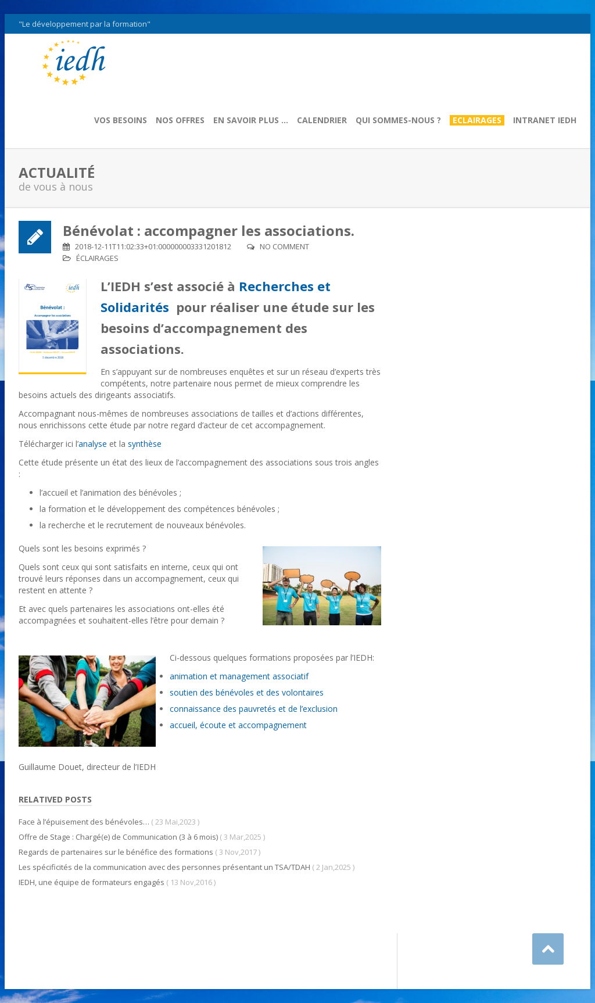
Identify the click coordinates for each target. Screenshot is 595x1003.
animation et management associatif (239, 676)
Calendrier (322, 120)
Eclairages (477, 120)
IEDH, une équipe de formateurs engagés (91, 882)
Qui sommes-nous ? (398, 120)
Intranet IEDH (544, 120)
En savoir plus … (250, 120)
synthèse (145, 443)
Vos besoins (120, 120)
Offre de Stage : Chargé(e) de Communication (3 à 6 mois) (118, 837)
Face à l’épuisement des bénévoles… (84, 821)
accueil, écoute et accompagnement (238, 724)
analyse (93, 443)
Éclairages (97, 258)
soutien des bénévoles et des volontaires (247, 692)
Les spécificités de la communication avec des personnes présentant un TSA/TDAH (164, 867)
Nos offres (180, 120)
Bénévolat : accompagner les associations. (208, 230)
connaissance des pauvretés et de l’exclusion (254, 708)
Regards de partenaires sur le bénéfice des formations (116, 852)
